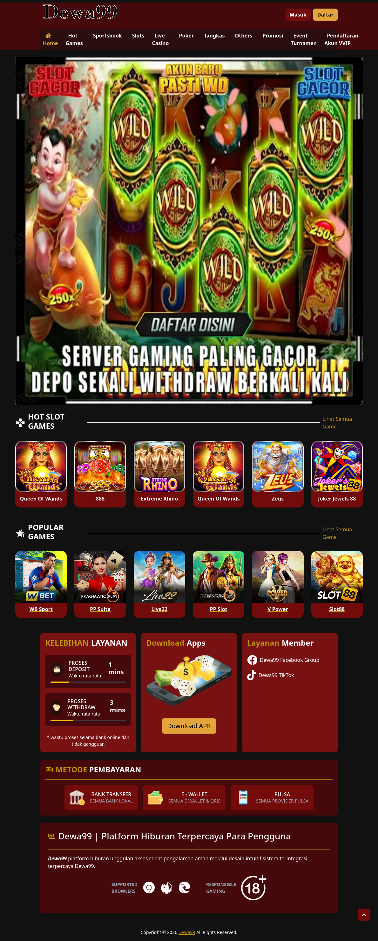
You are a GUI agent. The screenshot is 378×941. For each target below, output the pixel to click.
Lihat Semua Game (337, 422)
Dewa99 (187, 932)
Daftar (325, 14)
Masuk (298, 14)
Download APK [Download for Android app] (189, 726)
